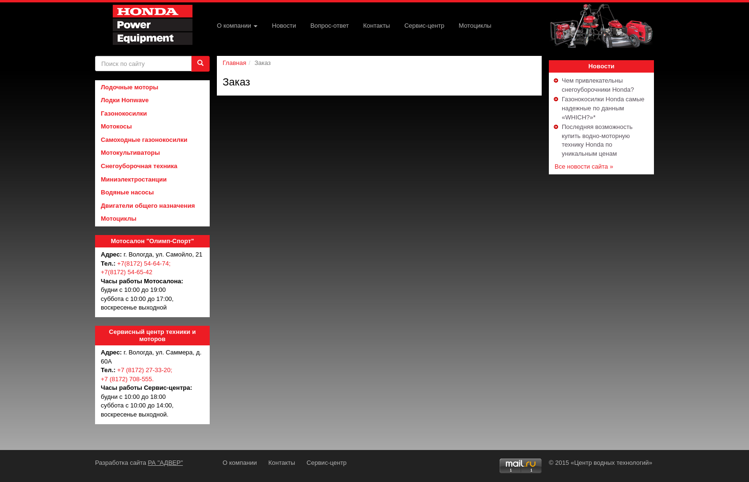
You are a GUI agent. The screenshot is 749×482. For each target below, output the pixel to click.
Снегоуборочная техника (139, 166)
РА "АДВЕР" (165, 462)
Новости (284, 25)
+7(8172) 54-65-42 (126, 272)
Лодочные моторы (129, 87)
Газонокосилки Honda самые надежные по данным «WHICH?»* (603, 108)
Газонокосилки (124, 113)
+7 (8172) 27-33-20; (144, 370)
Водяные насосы (127, 192)
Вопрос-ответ (329, 25)
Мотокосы (116, 126)
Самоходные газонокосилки (144, 139)
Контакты (376, 25)
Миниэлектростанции (134, 179)
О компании (237, 25)
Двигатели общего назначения (148, 205)
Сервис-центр (424, 25)
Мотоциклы (475, 25)
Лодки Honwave (125, 100)
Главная (234, 62)
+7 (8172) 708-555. (127, 379)
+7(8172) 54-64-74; (144, 263)
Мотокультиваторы (130, 152)
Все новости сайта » (584, 166)
